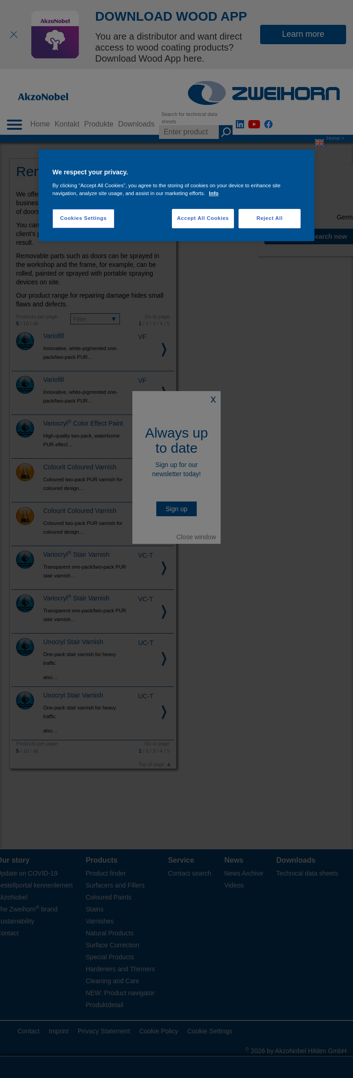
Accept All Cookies (203, 218)
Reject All (269, 218)
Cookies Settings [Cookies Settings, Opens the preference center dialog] (83, 218)
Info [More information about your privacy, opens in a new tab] (214, 193)
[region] (176, 196)
